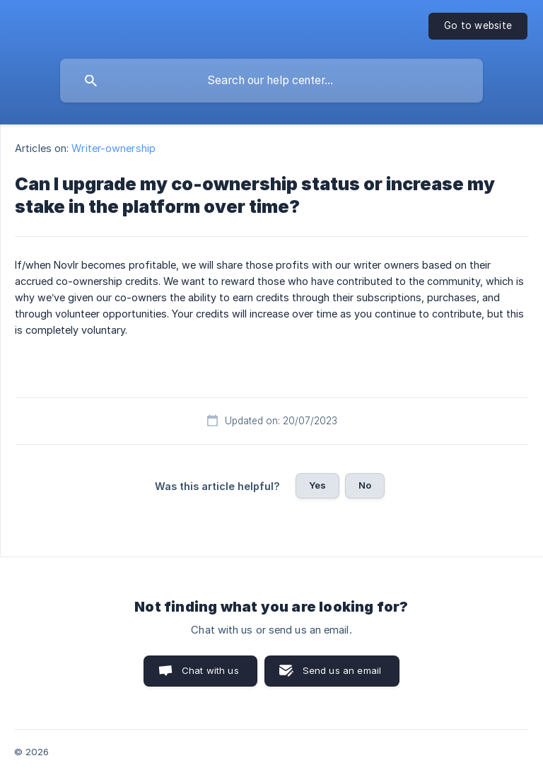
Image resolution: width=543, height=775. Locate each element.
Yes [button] (317, 485)
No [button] (364, 485)
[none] (477, 26)
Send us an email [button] (342, 670)
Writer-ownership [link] (113, 148)
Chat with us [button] (210, 670)
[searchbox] (271, 81)
